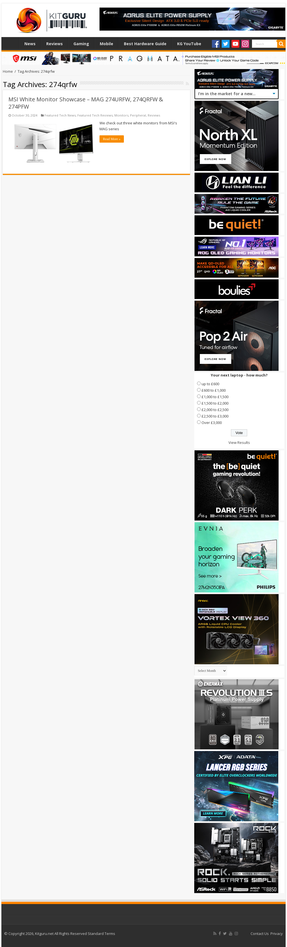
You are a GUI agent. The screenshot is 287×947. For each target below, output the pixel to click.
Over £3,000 (212, 422)
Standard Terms (101, 933)
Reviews (54, 43)
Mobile (106, 43)
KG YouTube (189, 43)
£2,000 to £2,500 (215, 409)
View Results (239, 442)
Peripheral (138, 115)
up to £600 (210, 383)
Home (11, 43)
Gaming (81, 43)
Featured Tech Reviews (95, 115)
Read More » (112, 139)
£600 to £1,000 (214, 390)
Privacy (276, 933)
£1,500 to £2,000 (215, 403)
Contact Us (260, 933)
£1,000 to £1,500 (215, 396)
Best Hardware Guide (145, 43)
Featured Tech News (60, 115)
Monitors (121, 115)
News (30, 43)
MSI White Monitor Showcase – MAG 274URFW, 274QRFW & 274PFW (85, 102)
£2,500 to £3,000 (215, 416)
